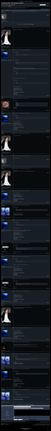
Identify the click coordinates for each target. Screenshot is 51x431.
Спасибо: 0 (48, 15)
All (30, 24)
